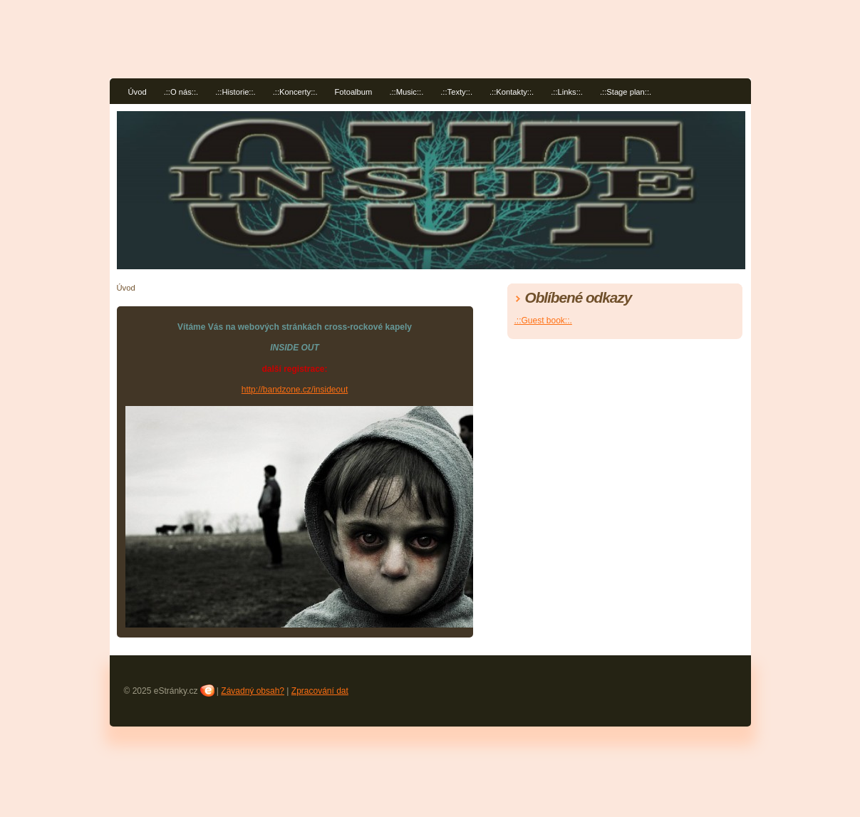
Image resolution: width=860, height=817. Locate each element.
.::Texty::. (456, 92)
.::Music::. (406, 92)
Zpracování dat (319, 691)
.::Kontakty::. (511, 92)
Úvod (137, 92)
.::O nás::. (181, 92)
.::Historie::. (235, 92)
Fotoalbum (354, 92)
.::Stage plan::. (625, 92)
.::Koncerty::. (295, 92)
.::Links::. (567, 92)
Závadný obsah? (252, 691)
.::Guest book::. (543, 321)
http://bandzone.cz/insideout (295, 390)
